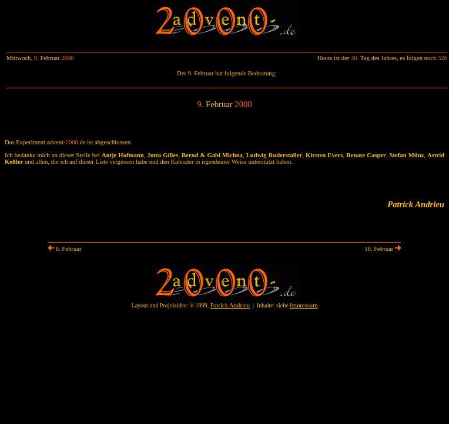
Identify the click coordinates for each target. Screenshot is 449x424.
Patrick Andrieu (230, 305)
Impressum (303, 305)
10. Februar (382, 249)
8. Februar (64, 249)
